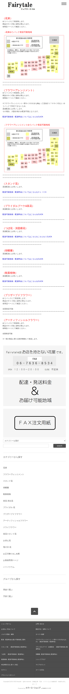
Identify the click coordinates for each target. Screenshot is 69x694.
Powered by (34, 688)
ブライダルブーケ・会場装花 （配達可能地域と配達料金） (52, 648)
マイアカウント (40, 664)
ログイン (4, 670)
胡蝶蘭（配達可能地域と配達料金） (47, 654)
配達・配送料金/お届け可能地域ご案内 (13, 639)
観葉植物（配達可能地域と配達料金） (13, 659)
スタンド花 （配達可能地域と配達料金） (14, 647)
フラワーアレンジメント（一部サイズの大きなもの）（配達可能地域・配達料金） (51, 640)
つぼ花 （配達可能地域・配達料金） (13, 654)
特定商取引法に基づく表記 (9, 664)
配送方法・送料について (43, 629)
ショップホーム (6, 624)
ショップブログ (40, 659)
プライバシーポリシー (8, 675)
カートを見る (40, 670)
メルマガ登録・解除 (7, 634)
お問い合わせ (40, 624)
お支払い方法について (8, 629)
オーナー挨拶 (40, 634)
